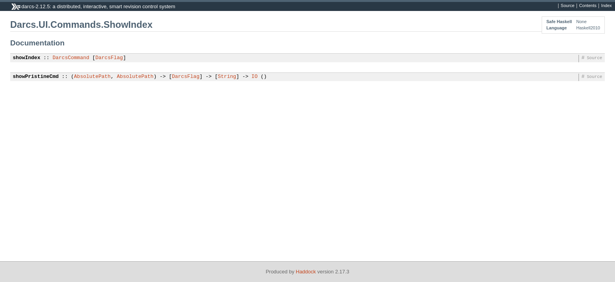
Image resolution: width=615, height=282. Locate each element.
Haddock (306, 272)
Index (606, 6)
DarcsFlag (109, 57)
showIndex (26, 57)
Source (568, 6)
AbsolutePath (92, 76)
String (227, 76)
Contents (588, 6)
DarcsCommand (71, 57)
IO (254, 76)
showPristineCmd (36, 76)
